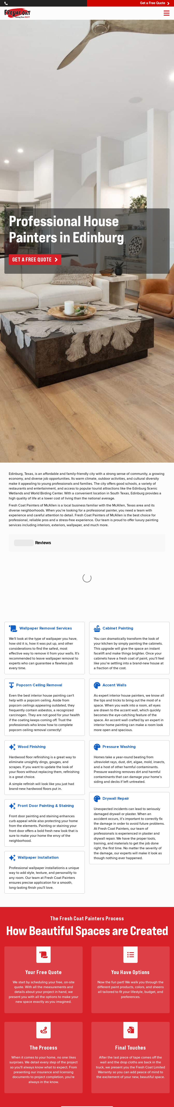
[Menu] (166, 13)
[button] (35, 259)
